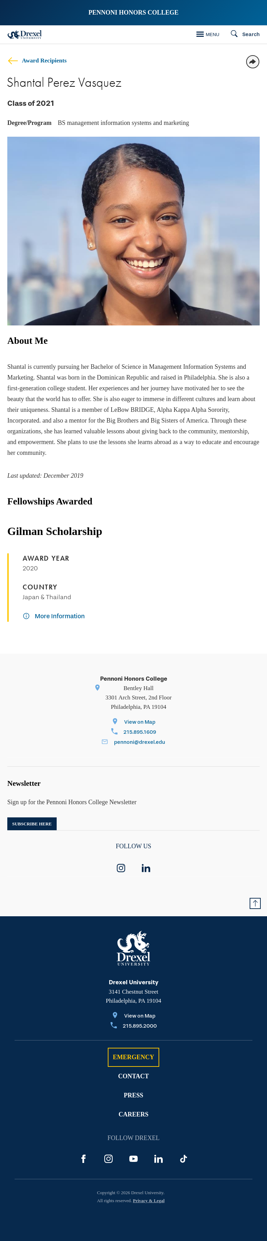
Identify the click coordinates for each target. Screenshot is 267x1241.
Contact (133, 1076)
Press (133, 1095)
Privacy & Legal (148, 1200)
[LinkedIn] (158, 1159)
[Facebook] (83, 1159)
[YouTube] (133, 1159)
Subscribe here (32, 823)
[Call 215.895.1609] (133, 733)
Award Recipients (37, 60)
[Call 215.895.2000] (134, 1026)
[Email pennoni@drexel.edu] (133, 743)
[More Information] (54, 617)
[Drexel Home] (24, 34)
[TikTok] (183, 1159)
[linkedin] (146, 868)
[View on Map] (133, 722)
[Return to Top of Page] (255, 903)
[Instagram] (108, 1159)
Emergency (133, 1057)
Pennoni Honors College (133, 12)
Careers (133, 1114)
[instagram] (121, 868)
